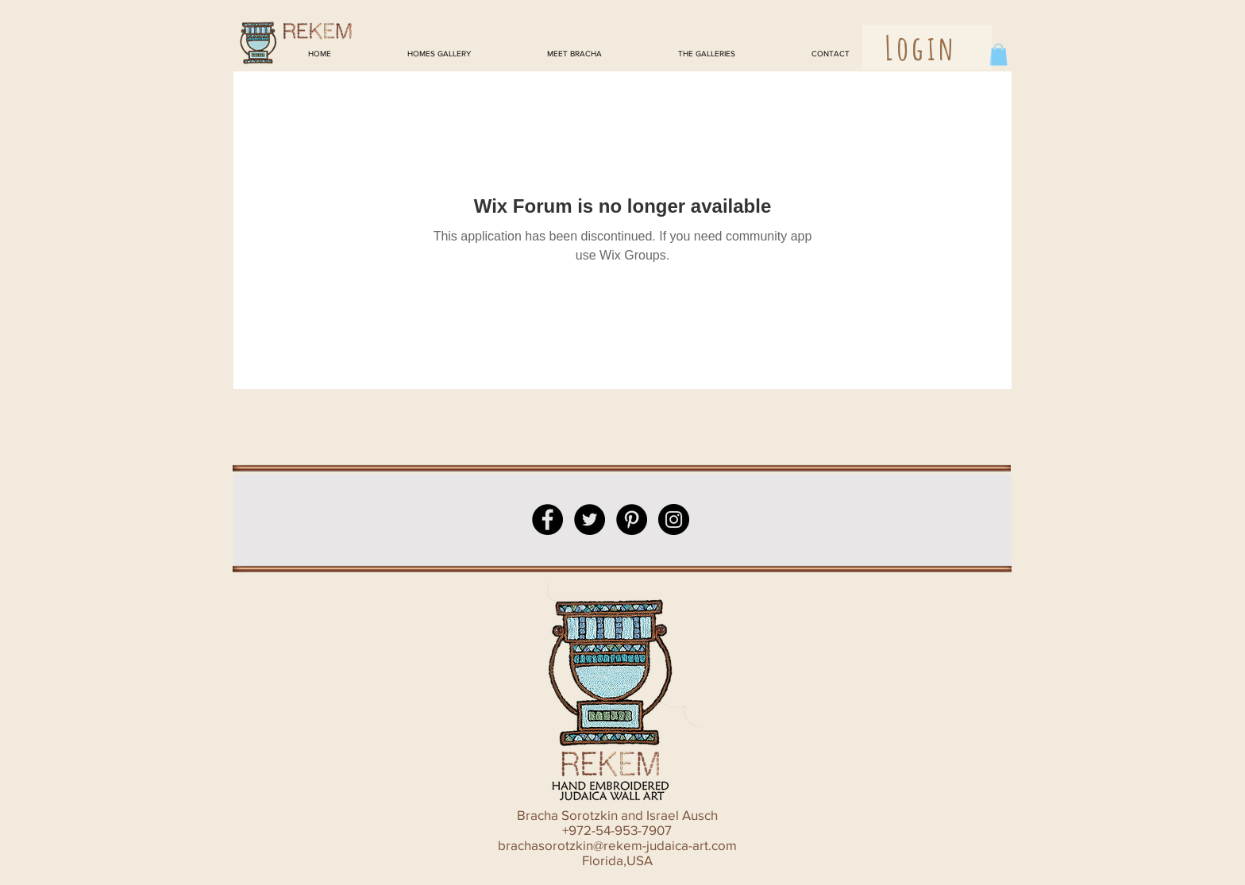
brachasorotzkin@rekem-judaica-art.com (617, 844)
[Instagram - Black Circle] (673, 519)
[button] (998, 54)
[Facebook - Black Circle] (547, 519)
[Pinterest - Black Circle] (631, 519)
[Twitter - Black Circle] (589, 519)
